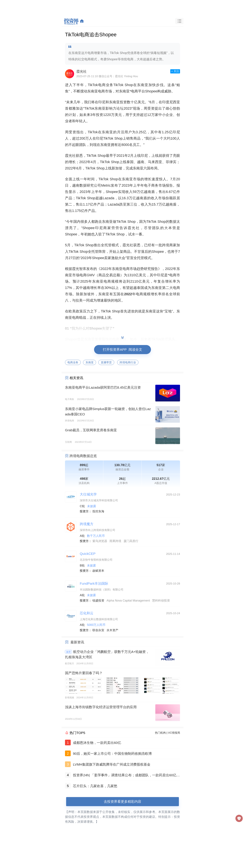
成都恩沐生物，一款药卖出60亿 (97, 743)
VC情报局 (174, 732)
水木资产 (112, 630)
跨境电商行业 (128, 362)
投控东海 (98, 511)
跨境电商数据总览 (83, 456)
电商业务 (72, 362)
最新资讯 (77, 642)
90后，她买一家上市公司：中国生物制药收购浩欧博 (112, 753)
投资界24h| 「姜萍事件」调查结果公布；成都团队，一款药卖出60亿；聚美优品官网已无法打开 (126, 775)
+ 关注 (175, 71)
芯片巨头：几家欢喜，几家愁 (95, 786)
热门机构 (160, 732)
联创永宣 (98, 630)
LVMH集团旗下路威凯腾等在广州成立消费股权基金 (111, 764)
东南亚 (89, 362)
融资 (68, 651)
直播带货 (106, 362)
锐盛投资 (98, 600)
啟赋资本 (98, 570)
